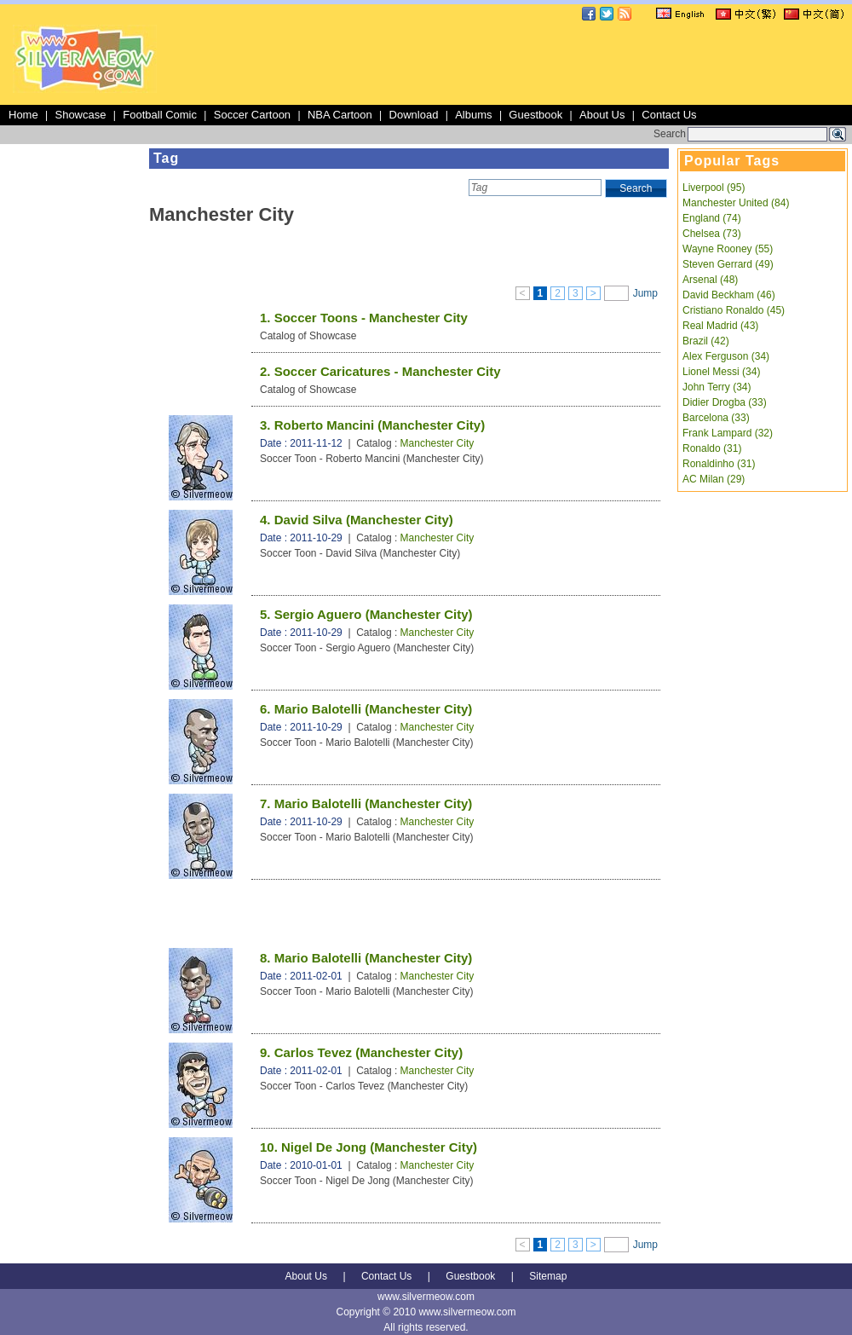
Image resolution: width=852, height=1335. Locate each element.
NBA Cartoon (340, 114)
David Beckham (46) (728, 295)
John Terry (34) (716, 387)
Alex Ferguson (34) (725, 356)
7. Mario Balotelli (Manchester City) (366, 803)
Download (414, 114)
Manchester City (437, 443)
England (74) (711, 218)
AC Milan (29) (713, 479)
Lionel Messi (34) (721, 372)
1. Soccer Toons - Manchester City (364, 317)
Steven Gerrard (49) (728, 264)
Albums (473, 114)
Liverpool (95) (713, 188)
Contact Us (669, 114)
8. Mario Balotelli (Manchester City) (366, 958)
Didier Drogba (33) (724, 402)
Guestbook (535, 114)
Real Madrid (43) (720, 326)
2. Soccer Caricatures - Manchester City (380, 371)
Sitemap (548, 1276)
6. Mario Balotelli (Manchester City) (366, 709)
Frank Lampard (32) (727, 433)
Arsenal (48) (710, 280)
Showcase (80, 114)
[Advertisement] (72, 404)
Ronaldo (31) (711, 448)
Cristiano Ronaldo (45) (733, 310)
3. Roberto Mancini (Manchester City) (372, 425)
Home (23, 114)
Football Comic (160, 114)
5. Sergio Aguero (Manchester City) (366, 614)
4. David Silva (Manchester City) (356, 519)
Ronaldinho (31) (718, 464)
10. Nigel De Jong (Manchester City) (368, 1147)
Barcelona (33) (716, 418)
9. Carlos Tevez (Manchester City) (361, 1052)
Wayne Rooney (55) (727, 249)
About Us (602, 114)
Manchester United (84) (735, 203)
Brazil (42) (705, 341)
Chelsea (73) (711, 234)
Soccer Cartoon (252, 114)
